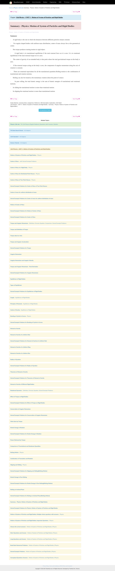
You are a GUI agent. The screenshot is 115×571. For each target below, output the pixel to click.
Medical (45, 2)
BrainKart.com (18, 2)
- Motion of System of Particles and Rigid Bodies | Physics (33, 527)
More (84, 2)
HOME (28, 2)
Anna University (36, 2)
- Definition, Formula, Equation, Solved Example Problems (31, 390)
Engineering (53, 2)
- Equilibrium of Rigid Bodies (20, 297)
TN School (66, 2)
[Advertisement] (95, 32)
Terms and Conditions (54, 566)
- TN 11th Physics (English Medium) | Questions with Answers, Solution (34, 124)
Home (10, 8)
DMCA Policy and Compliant (66, 566)
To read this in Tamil (45, 110)
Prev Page (13, 12)
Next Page (76, 12)
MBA (60, 2)
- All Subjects (20, 130)
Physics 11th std (18, 8)
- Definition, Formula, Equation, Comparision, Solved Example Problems (38, 223)
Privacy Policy (46, 566)
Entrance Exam (76, 2)
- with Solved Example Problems (23, 161)
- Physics (25, 155)
